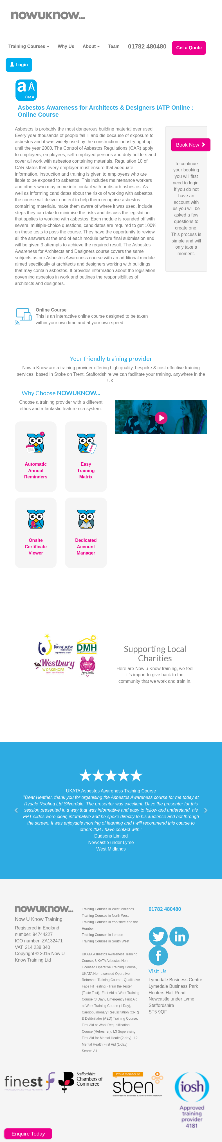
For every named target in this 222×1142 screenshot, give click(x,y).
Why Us (66, 46)
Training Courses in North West (105, 916)
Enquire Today (28, 1134)
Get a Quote (189, 47)
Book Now (191, 145)
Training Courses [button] (28, 46)
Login (19, 64)
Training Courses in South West (105, 941)
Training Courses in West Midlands (108, 909)
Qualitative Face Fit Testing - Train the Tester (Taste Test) (111, 986)
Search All (89, 1051)
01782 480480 (147, 46)
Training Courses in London (102, 935)
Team (114, 46)
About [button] (91, 46)
